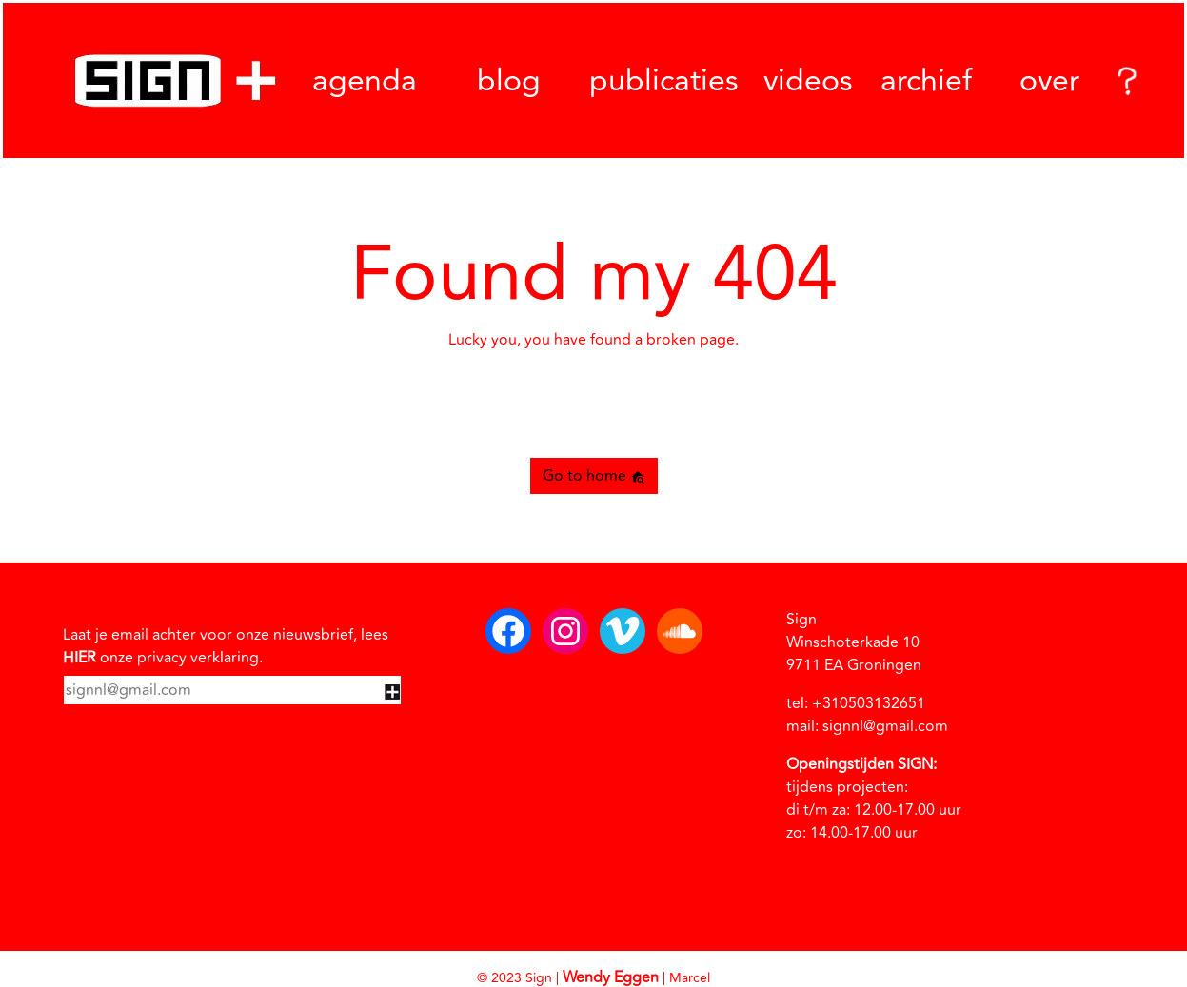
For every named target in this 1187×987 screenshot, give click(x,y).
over (1049, 81)
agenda (364, 81)
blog (509, 81)
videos (808, 81)
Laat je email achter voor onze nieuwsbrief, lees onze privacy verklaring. (225, 646)
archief (926, 80)
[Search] (1124, 80)
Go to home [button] (594, 475)
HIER (79, 657)
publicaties (664, 81)
